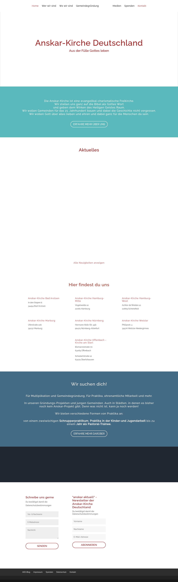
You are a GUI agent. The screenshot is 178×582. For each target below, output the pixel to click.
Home (35, 6)
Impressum (38, 572)
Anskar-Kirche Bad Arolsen (43, 298)
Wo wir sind (66, 6)
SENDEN (42, 546)
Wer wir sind (49, 6)
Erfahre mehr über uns (89, 124)
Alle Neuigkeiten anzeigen (89, 262)
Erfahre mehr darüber (89, 433)
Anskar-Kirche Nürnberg (89, 320)
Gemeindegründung (87, 6)
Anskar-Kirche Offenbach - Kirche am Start (90, 341)
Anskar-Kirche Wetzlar (135, 320)
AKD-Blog (26, 572)
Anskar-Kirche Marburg (41, 320)
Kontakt (142, 6)
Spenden (129, 6)
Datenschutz (61, 572)
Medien (117, 6)
